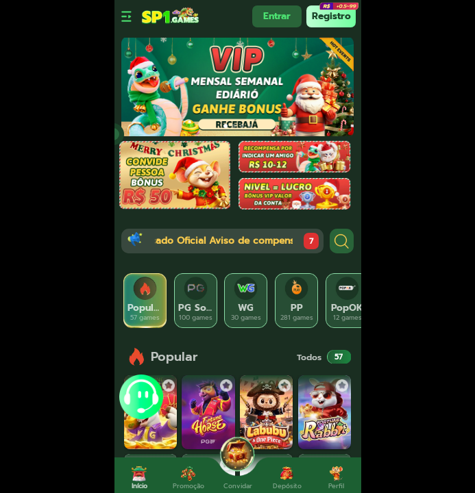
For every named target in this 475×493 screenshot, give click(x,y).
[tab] (145, 300)
